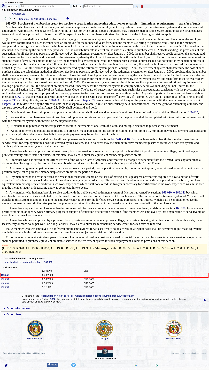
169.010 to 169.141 (174, 192)
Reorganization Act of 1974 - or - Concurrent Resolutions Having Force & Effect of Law (86, 295)
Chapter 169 (18, 13)
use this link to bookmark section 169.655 (28, 262)
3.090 (52, 299)
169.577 (132, 139)
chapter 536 (9, 100)
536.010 (19, 96)
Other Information (18, 308)
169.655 (5, 275)
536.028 (54, 100)
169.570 (116, 139)
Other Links (14, 314)
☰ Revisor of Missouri (13, 3)
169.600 (193, 112)
